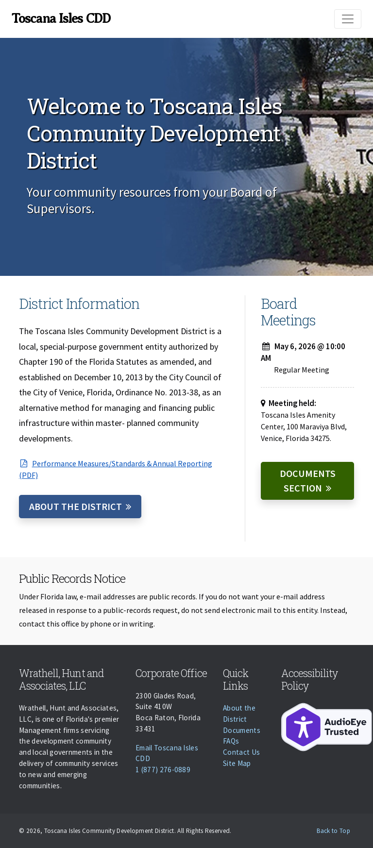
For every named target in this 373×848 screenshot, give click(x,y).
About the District (75, 506)
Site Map (237, 763)
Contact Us (241, 752)
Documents (241, 730)
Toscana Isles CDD (61, 18)
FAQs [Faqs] (231, 741)
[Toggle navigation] (347, 19)
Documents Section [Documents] (308, 480)
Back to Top (333, 831)
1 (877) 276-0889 (163, 769)
